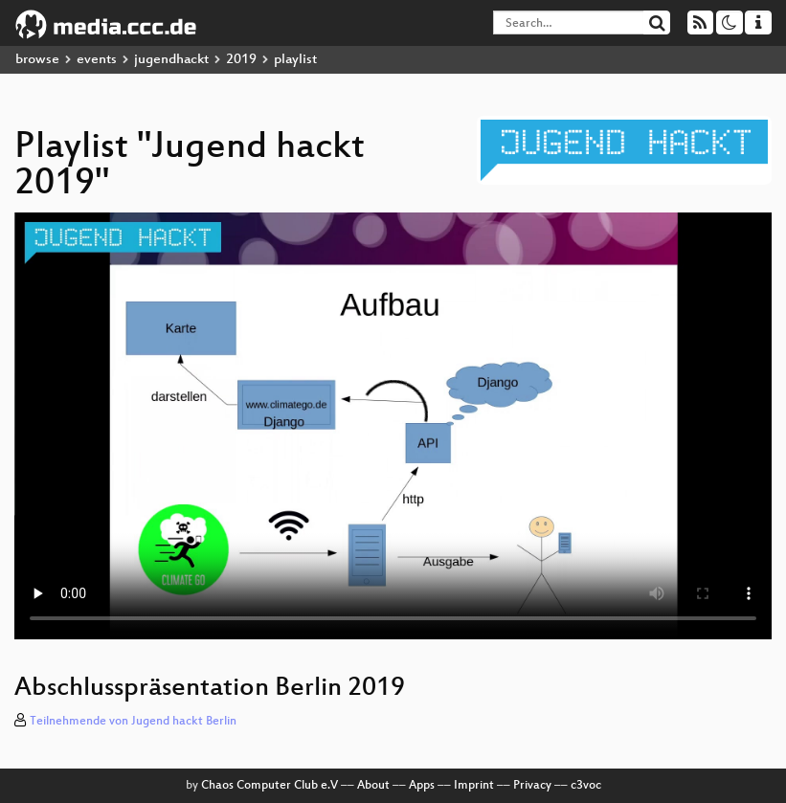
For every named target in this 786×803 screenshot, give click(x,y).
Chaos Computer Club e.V (269, 785)
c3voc (586, 785)
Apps (422, 785)
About (373, 785)
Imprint (474, 785)
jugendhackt (171, 60)
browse (37, 60)
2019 (241, 60)
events (97, 60)
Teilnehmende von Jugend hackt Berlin (133, 721)
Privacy (532, 785)
